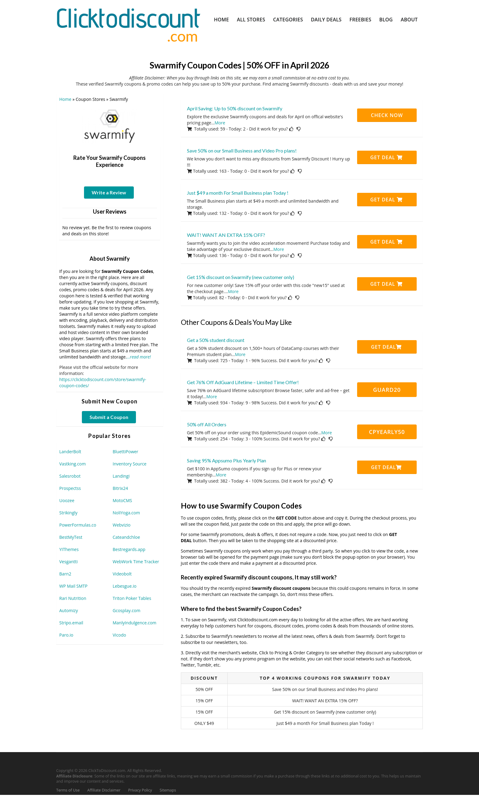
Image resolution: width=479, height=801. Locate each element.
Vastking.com (72, 464)
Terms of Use (68, 790)
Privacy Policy (140, 790)
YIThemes (69, 549)
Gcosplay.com (127, 610)
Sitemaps (168, 790)
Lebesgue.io (125, 586)
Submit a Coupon (109, 417)
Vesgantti (68, 561)
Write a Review (109, 192)
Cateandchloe (126, 537)
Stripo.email (71, 623)
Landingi (121, 476)
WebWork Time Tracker (136, 561)
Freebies (360, 19)
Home (221, 19)
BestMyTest (70, 537)
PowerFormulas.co (77, 525)
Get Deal (386, 157)
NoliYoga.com (126, 513)
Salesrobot (70, 476)
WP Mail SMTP (73, 586)
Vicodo (119, 635)
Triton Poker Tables (132, 598)
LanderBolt (70, 451)
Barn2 (65, 574)
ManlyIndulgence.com (134, 623)
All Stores (251, 19)
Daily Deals (326, 19)
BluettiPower (125, 451)
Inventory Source (130, 464)
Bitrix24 (120, 488)
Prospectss (70, 488)
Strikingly (68, 513)
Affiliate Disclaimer (104, 790)
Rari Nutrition (72, 598)
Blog (386, 19)
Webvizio (121, 525)
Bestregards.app (129, 549)
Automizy (68, 610)
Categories (288, 19)
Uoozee (66, 500)
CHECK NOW (387, 115)
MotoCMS (122, 500)
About (409, 19)
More (220, 123)
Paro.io (66, 635)
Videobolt (122, 574)
